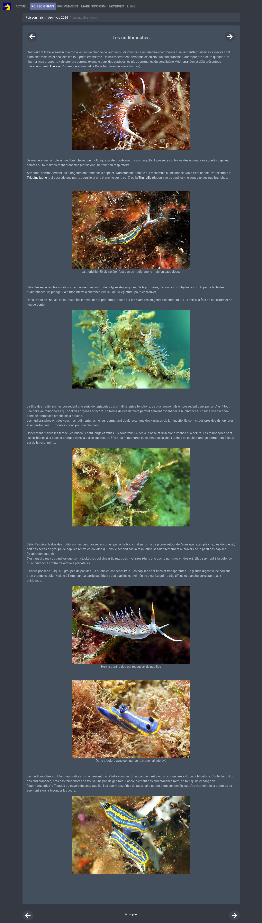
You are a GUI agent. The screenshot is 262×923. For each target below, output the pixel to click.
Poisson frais (35, 17)
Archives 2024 (58, 17)
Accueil (22, 6)
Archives (116, 6)
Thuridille (145, 177)
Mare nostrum (93, 6)
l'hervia (55, 66)
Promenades (67, 6)
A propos (131, 914)
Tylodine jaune (37, 177)
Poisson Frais (42, 6)
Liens (131, 6)
